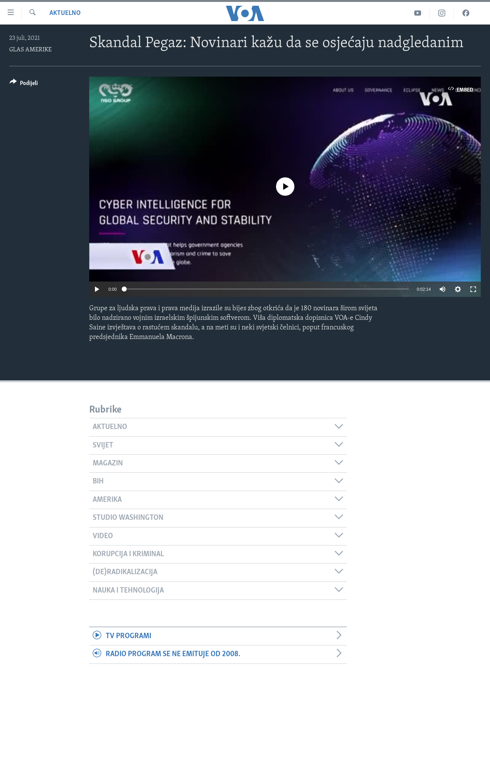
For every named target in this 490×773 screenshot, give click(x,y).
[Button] (24, 84)
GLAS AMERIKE (30, 50)
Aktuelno (65, 13)
